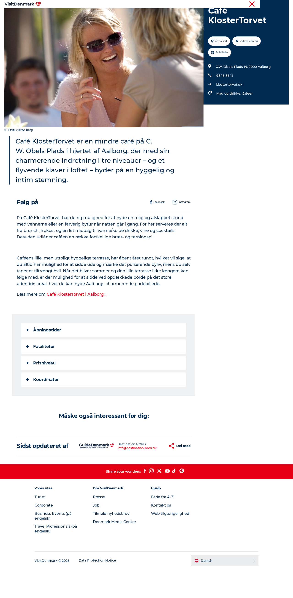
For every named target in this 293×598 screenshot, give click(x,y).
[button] (152, 471)
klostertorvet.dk (229, 106)
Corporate (281, 4)
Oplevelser (144, 15)
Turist (266, 4)
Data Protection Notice (102, 589)
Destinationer (116, 15)
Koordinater (42, 401)
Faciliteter (40, 368)
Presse (101, 525)
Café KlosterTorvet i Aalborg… (77, 316)
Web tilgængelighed (170, 542)
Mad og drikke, (229, 115)
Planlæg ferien (201, 15)
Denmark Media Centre (117, 550)
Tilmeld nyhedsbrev (113, 542)
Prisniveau (41, 384)
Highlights (88, 15)
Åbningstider (43, 351)
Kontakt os (161, 534)
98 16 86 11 (224, 97)
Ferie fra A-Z (162, 525)
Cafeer (247, 115)
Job (98, 534)
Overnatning (171, 15)
